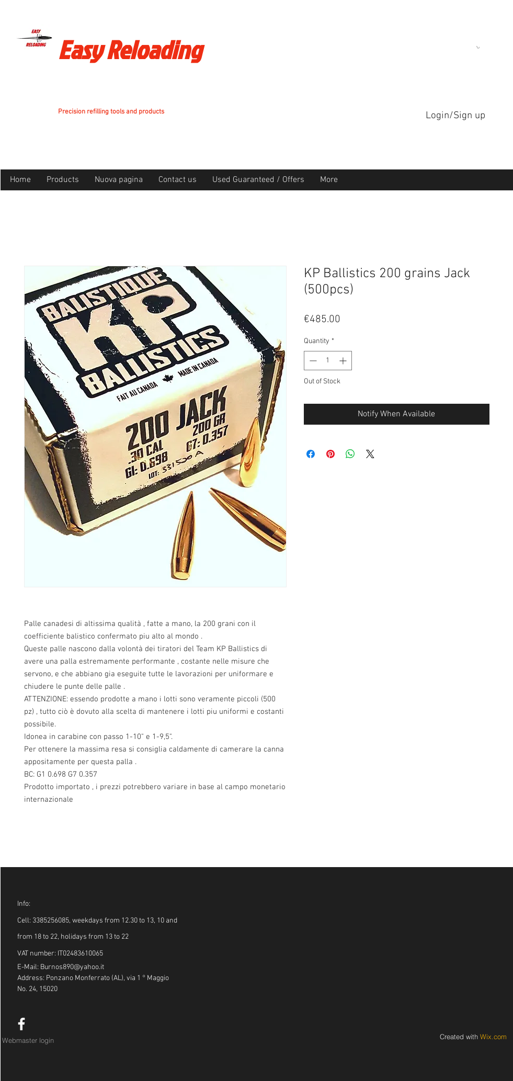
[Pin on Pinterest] (330, 454)
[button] (478, 47)
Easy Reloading (129, 49)
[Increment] (343, 360)
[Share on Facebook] (310, 454)
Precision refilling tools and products (111, 112)
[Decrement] (311, 360)
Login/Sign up (455, 116)
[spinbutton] (327, 360)
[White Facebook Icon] (21, 1024)
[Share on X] (370, 454)
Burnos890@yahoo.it (72, 967)
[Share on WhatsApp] (350, 454)
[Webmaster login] (28, 1040)
